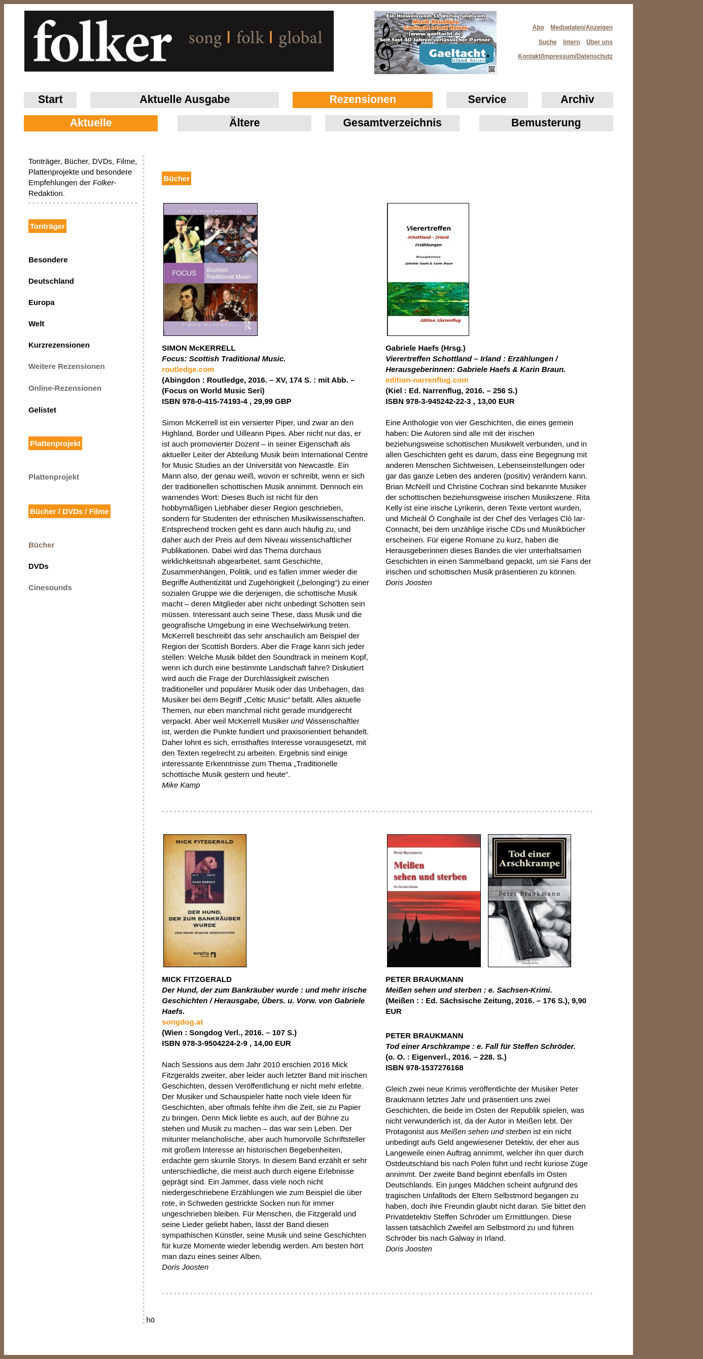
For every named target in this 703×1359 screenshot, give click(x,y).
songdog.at (182, 1021)
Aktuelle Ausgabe (184, 99)
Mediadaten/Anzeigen (581, 27)
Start (50, 99)
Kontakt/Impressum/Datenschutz (562, 53)
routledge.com (188, 369)
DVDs (38, 566)
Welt (36, 323)
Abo (538, 27)
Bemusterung (546, 123)
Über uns (599, 42)
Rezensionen (362, 99)
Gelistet (42, 409)
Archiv (577, 99)
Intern (571, 42)
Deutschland (51, 281)
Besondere (48, 259)
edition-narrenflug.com (426, 380)
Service (487, 99)
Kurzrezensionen (59, 345)
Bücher (41, 544)
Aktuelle (91, 123)
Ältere (244, 123)
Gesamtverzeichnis (392, 123)
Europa (41, 302)
